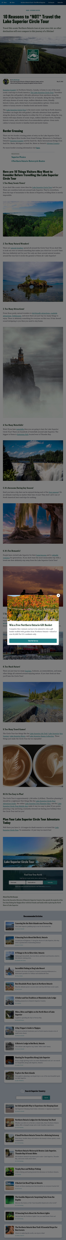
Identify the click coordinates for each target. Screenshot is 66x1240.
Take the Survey (33, 641)
